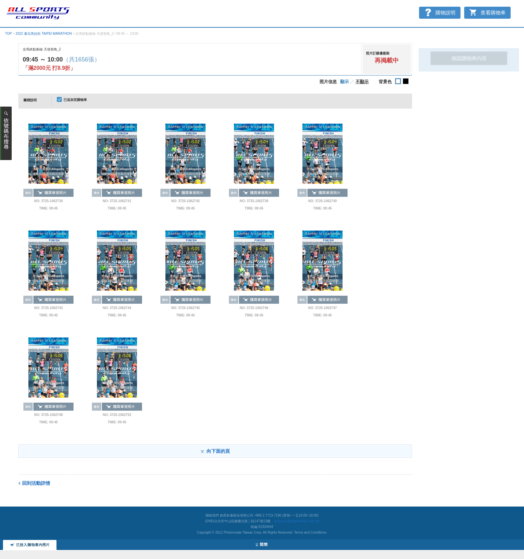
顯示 (344, 81)
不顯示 (362, 81)
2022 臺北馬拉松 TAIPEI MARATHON (44, 33)
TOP (8, 33)
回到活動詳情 (36, 483)
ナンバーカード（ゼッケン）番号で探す (6, 133)
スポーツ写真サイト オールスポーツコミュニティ (38, 13)
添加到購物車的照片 (30, 514)
